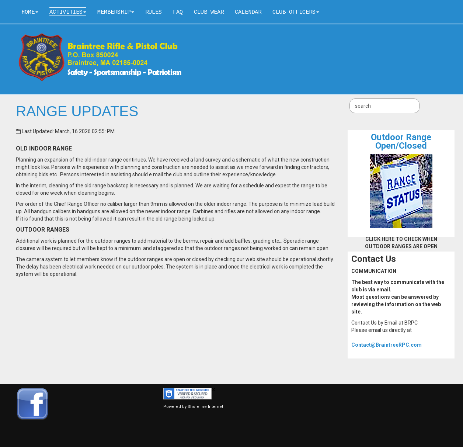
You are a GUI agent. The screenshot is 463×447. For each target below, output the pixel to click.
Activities (67, 12)
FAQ (178, 12)
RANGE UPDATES (77, 111)
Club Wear (209, 12)
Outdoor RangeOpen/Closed (401, 141)
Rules (153, 12)
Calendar (248, 12)
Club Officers (295, 12)
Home (29, 12)
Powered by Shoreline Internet (193, 406)
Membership (115, 12)
